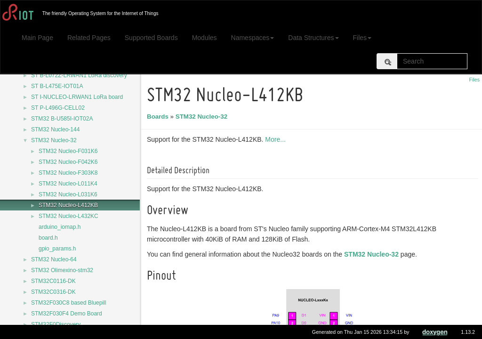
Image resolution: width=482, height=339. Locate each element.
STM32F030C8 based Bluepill (68, 302)
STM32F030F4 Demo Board (66, 313)
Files (362, 37)
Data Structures (313, 37)
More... (276, 139)
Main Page (37, 37)
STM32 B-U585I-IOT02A (62, 118)
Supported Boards (151, 37)
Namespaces (252, 37)
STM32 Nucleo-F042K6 (68, 162)
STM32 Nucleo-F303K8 (68, 173)
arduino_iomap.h (59, 227)
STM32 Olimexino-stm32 (62, 270)
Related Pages (89, 37)
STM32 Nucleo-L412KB (68, 205)
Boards (159, 116)
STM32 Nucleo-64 (54, 259)
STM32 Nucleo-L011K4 (68, 183)
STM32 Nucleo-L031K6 (68, 194)
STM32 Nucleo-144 (55, 129)
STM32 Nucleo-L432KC (68, 216)
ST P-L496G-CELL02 (58, 108)
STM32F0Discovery (55, 324)
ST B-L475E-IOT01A (57, 86)
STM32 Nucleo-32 (54, 140)
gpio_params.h (57, 248)
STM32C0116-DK (53, 281)
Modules (204, 37)
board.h (48, 237)
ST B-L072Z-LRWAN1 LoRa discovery (79, 75)
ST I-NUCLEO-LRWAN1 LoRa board (77, 97)
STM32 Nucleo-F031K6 (68, 151)
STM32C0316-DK (53, 292)
